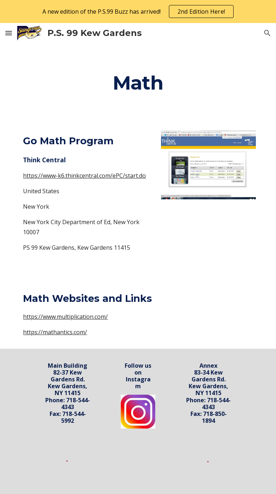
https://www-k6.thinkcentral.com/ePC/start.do (84, 176)
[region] (138, 11)
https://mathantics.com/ (55, 332)
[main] (137, 82)
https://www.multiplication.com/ (65, 317)
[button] (8, 33)
